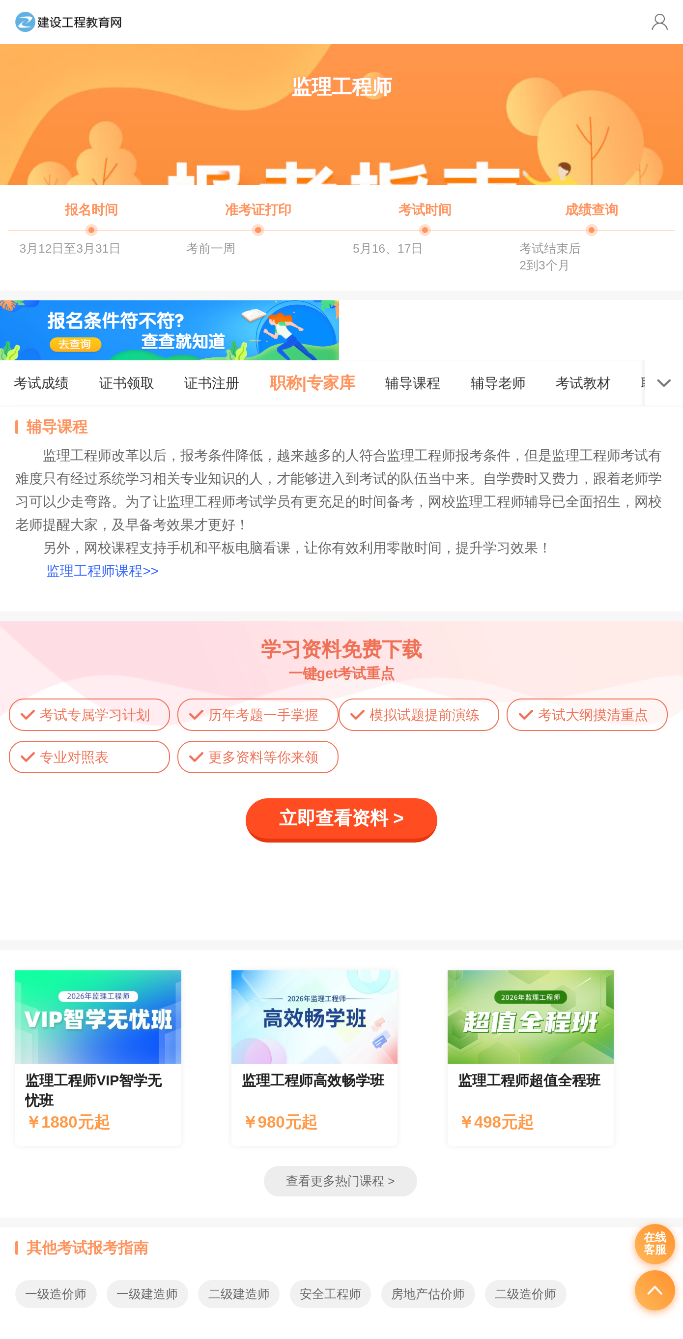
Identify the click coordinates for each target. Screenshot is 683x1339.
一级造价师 (55, 1294)
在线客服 (655, 1243)
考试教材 (583, 383)
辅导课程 (412, 383)
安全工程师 (330, 1294)
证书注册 (211, 383)
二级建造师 (239, 1294)
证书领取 (126, 383)
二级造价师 (525, 1294)
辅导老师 (498, 383)
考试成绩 (41, 383)
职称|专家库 (312, 383)
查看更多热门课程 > (340, 1181)
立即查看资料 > (341, 818)
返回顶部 (655, 1290)
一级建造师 (147, 1294)
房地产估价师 (428, 1294)
